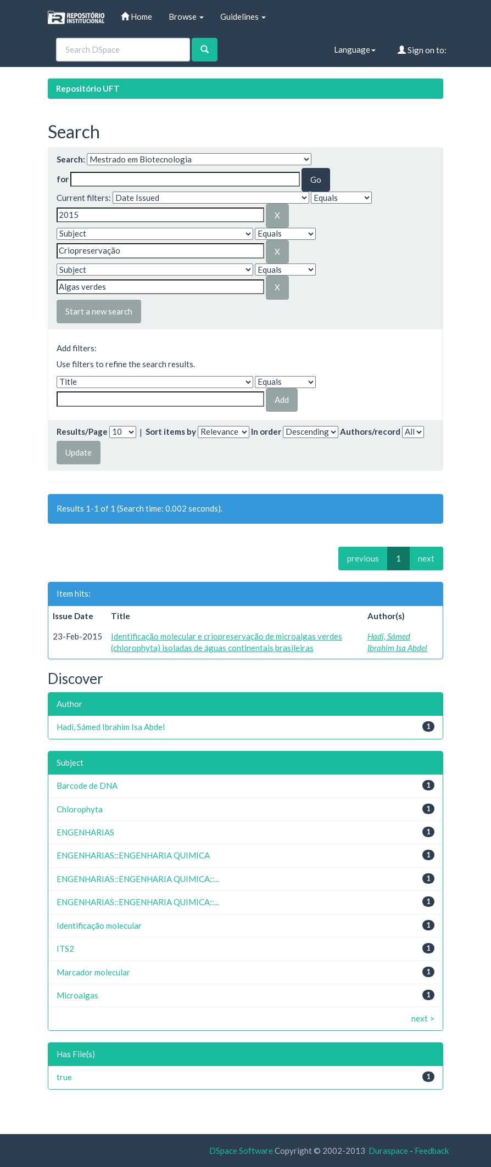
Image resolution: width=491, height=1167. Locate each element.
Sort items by (171, 431)
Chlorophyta (80, 809)
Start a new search (98, 311)
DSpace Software (241, 1150)
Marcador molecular (93, 972)
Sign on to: (422, 50)
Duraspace (388, 1150)
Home (136, 16)
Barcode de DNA (87, 785)
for (63, 179)
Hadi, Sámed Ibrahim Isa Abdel (111, 727)
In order (266, 431)
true (64, 1077)
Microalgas (77, 995)
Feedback (432, 1150)
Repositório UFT (88, 88)
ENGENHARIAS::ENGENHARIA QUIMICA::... (138, 879)
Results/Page (82, 431)
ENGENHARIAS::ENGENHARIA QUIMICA (133, 855)
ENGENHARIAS (85, 832)
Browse (186, 16)
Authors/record (370, 431)
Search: (71, 159)
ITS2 (65, 948)
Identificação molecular (99, 925)
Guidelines (243, 16)
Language (355, 49)
